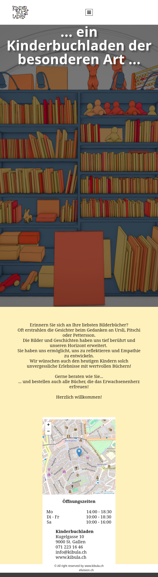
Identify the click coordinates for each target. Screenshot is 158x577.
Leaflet (96, 493)
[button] (79, 452)
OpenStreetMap (108, 493)
